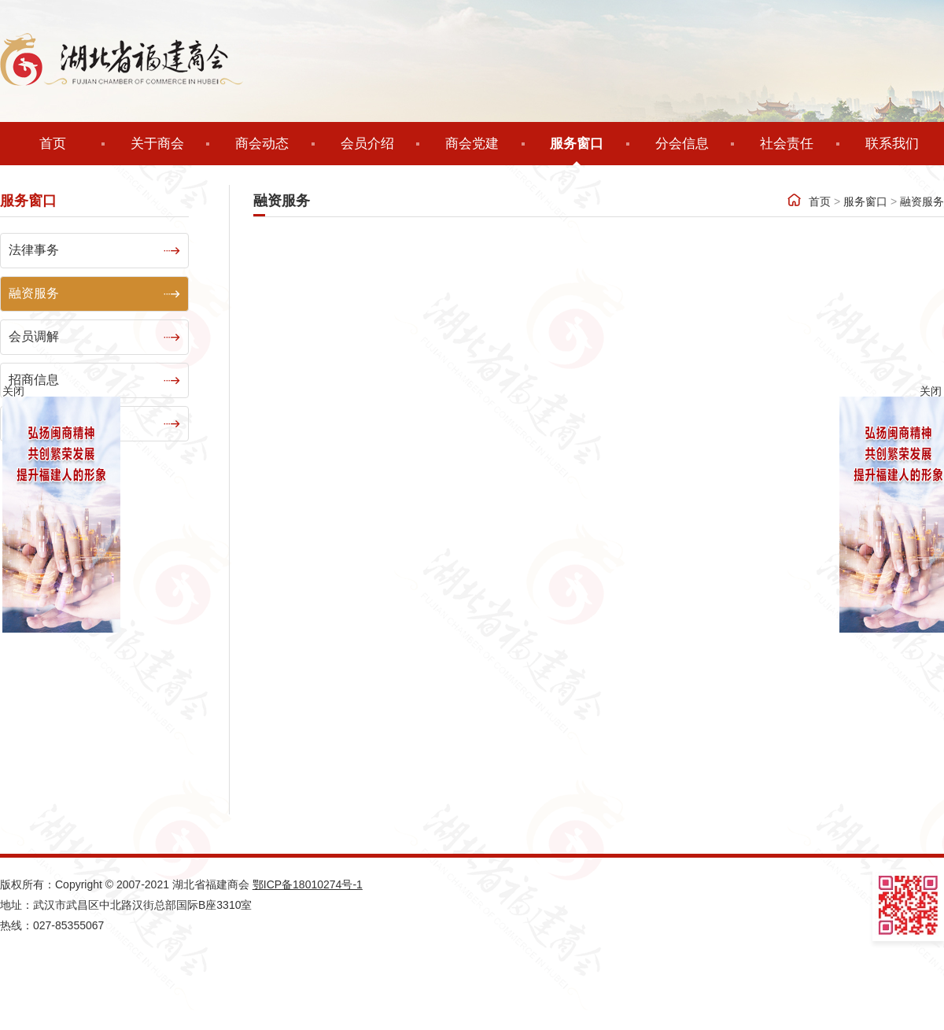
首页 (52, 143)
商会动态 (262, 143)
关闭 (931, 391)
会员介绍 (367, 143)
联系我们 (892, 143)
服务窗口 (576, 143)
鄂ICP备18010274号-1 (308, 884)
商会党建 (472, 143)
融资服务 (922, 226)
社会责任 (786, 143)
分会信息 (682, 143)
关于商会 (157, 143)
